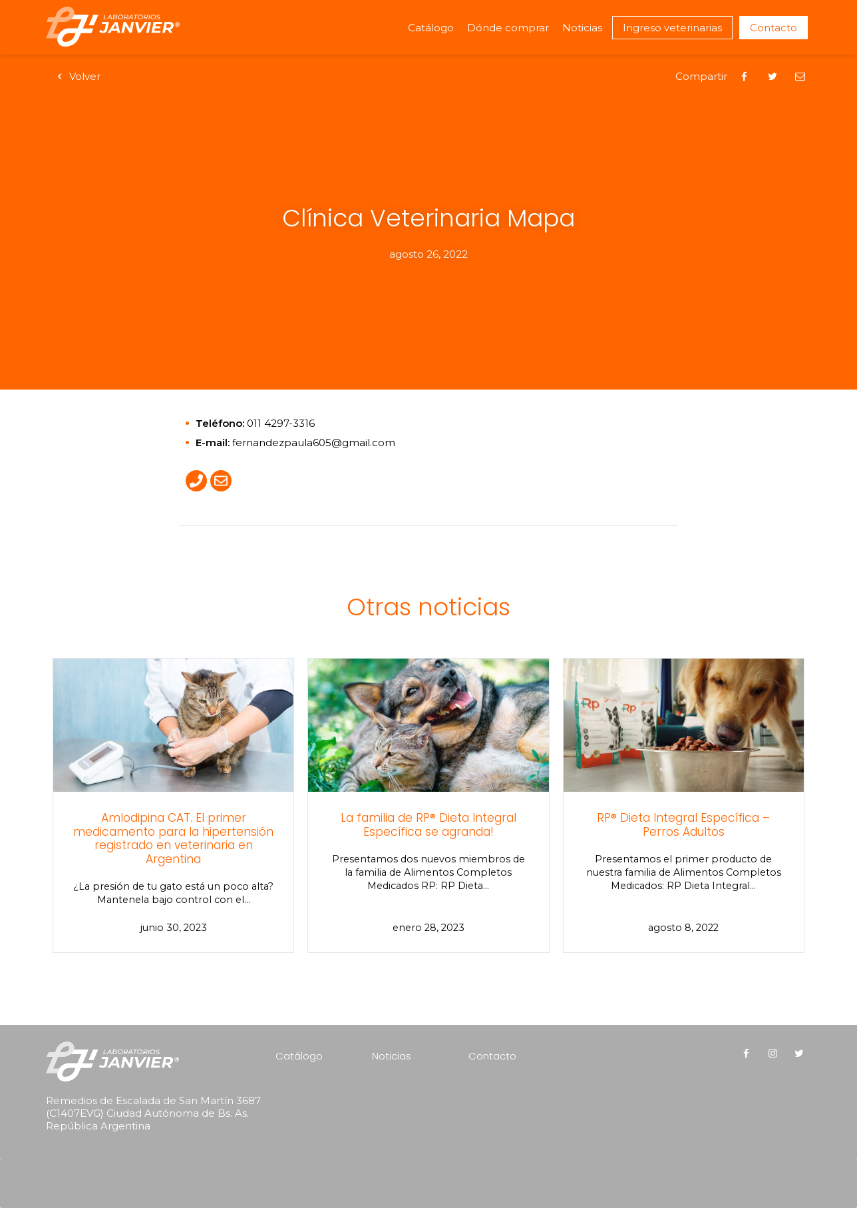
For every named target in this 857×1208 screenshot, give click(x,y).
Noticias (582, 27)
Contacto (773, 27)
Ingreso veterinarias (672, 27)
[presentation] (131, 1165)
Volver (76, 76)
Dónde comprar (508, 27)
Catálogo (431, 27)
